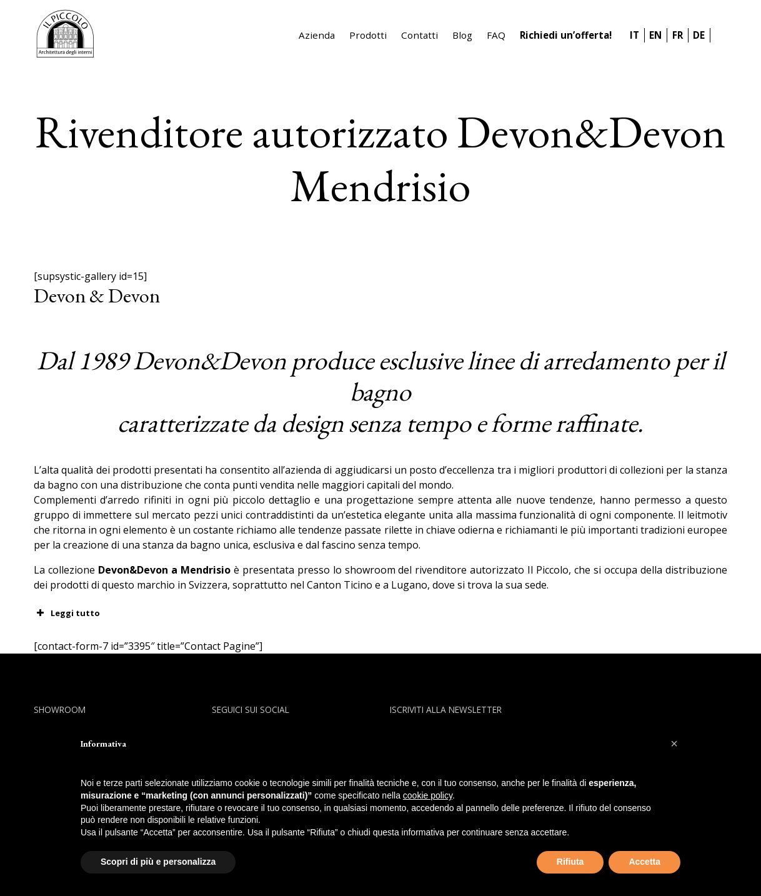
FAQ (496, 35)
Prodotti (368, 35)
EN (655, 35)
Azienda (317, 35)
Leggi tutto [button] (67, 613)
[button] (674, 744)
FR (677, 35)
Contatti (419, 35)
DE (699, 35)
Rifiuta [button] (570, 862)
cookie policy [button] (427, 795)
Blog (462, 35)
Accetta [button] (644, 862)
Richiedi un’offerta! (566, 35)
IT (634, 35)
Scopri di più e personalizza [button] (158, 862)
